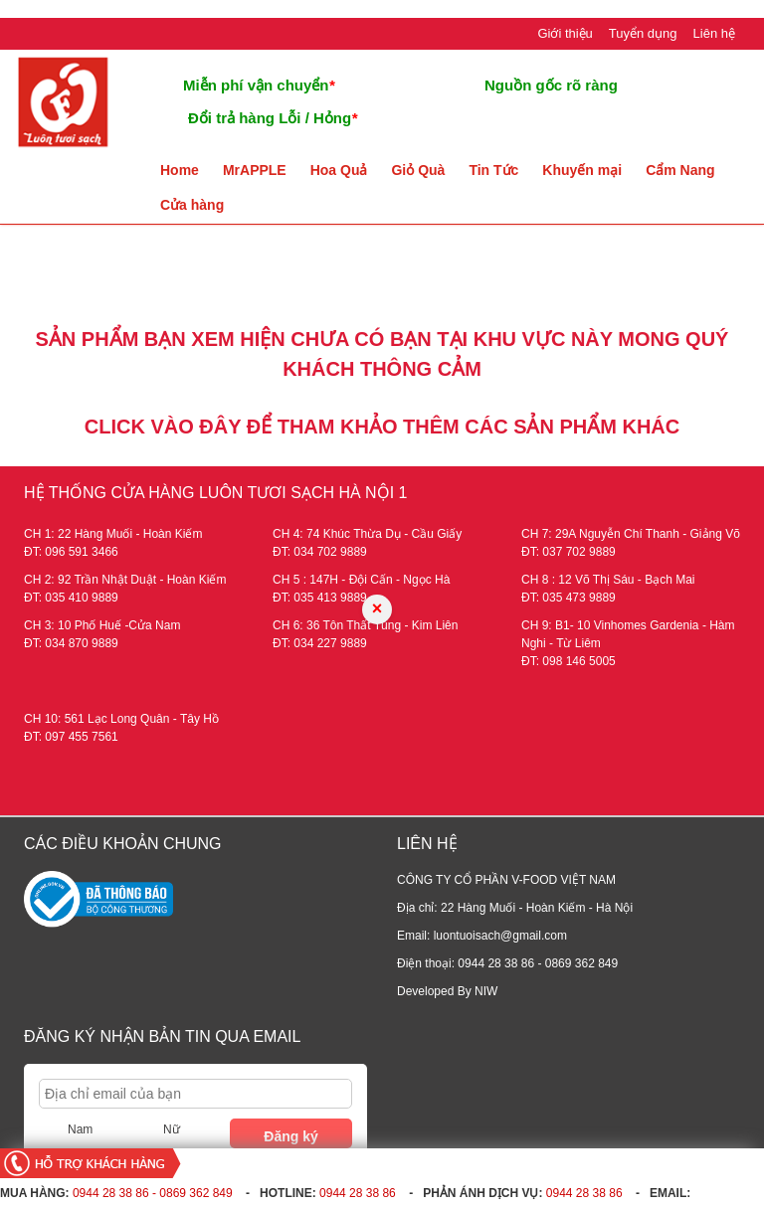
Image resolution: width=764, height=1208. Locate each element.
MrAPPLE (254, 170)
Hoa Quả (339, 170)
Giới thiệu (564, 33)
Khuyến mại (582, 170)
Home (179, 170)
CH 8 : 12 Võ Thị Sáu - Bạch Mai (608, 580)
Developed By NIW (447, 991)
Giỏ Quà (418, 170)
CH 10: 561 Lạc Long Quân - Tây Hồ (121, 719)
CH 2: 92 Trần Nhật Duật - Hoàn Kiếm (125, 580)
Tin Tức (493, 170)
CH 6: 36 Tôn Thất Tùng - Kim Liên (365, 625)
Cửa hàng (192, 205)
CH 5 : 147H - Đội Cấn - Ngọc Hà (361, 580)
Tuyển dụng (643, 33)
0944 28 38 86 (357, 1193)
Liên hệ (714, 33)
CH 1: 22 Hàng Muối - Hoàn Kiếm (113, 534)
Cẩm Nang (680, 170)
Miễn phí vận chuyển (258, 85)
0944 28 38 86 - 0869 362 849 (153, 1193)
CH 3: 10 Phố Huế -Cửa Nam (102, 625)
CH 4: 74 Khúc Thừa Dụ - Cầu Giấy (367, 534)
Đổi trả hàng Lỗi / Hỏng (272, 117)
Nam (80, 1129)
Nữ (171, 1129)
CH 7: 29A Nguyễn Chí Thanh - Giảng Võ (630, 534)
